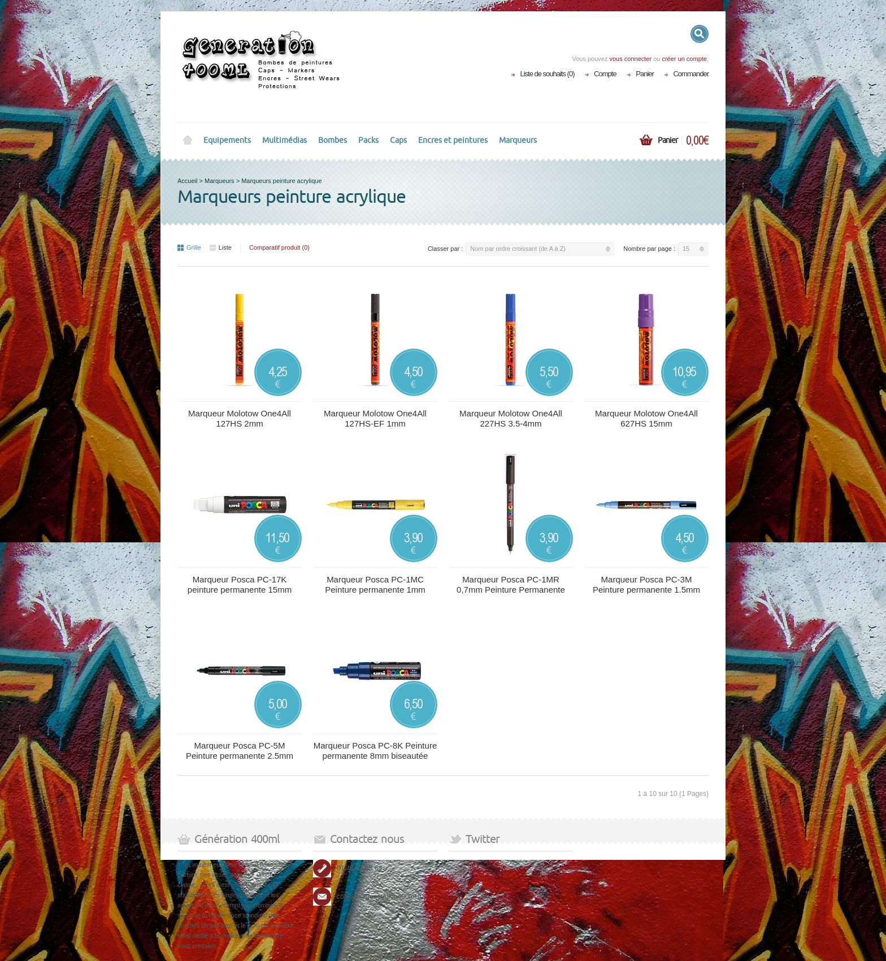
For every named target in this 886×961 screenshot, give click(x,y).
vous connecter (630, 58)
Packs (368, 140)
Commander (691, 73)
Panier (645, 73)
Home (187, 141)
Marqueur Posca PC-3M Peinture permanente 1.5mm (646, 584)
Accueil (187, 180)
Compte (605, 73)
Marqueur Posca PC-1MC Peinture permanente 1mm (375, 584)
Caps (398, 140)
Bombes (332, 140)
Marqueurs (518, 140)
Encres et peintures (453, 140)
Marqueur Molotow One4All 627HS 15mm (646, 418)
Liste (221, 247)
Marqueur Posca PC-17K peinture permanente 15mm (240, 584)
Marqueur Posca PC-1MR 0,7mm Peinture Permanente (511, 584)
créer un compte (684, 58)
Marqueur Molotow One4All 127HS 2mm (239, 418)
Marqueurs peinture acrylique (281, 180)
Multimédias (284, 140)
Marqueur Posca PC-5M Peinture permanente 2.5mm (239, 750)
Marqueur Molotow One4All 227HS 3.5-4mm (510, 418)
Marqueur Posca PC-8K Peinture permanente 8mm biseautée (375, 750)
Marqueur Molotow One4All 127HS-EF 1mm (375, 418)
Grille (189, 247)
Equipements (227, 140)
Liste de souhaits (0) (547, 73)
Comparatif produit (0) (279, 247)
